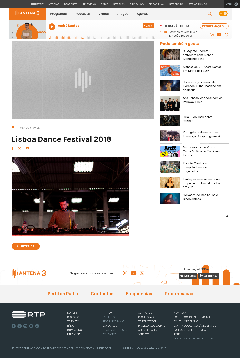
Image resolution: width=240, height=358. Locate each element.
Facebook (14, 326)
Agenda (143, 14)
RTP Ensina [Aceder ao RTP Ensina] (176, 4)
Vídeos (103, 14)
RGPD (177, 334)
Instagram (25, 326)
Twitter (19, 326)
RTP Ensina (73, 334)
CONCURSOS (110, 325)
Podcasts (82, 14)
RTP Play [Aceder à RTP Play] (119, 4)
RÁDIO (70, 325)
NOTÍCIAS (72, 312)
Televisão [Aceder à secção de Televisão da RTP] (89, 4)
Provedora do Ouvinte (151, 325)
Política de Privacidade (26, 348)
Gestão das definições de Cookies (193, 338)
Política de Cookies (54, 348)
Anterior (27, 246)
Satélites (143, 334)
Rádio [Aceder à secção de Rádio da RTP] (105, 4)
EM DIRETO (109, 317)
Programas (58, 14)
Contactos (101, 294)
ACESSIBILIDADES (147, 330)
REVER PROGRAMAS (113, 321)
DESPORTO (73, 317)
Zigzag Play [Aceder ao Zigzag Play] (156, 4)
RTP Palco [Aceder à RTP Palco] (137, 4)
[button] (210, 14)
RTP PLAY (107, 312)
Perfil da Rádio (62, 294)
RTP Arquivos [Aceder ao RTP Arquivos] (198, 4)
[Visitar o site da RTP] (37, 4)
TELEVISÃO (73, 321)
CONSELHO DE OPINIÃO (186, 321)
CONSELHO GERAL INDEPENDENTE (192, 317)
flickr (37, 326)
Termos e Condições (81, 348)
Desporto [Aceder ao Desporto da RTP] (71, 4)
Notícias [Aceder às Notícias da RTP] (53, 4)
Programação (178, 294)
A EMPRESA (180, 312)
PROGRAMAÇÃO (214, 26)
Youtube (31, 326)
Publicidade (104, 348)
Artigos (122, 14)
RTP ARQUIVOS (75, 330)
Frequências (138, 294)
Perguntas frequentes (117, 330)
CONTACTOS (145, 312)
